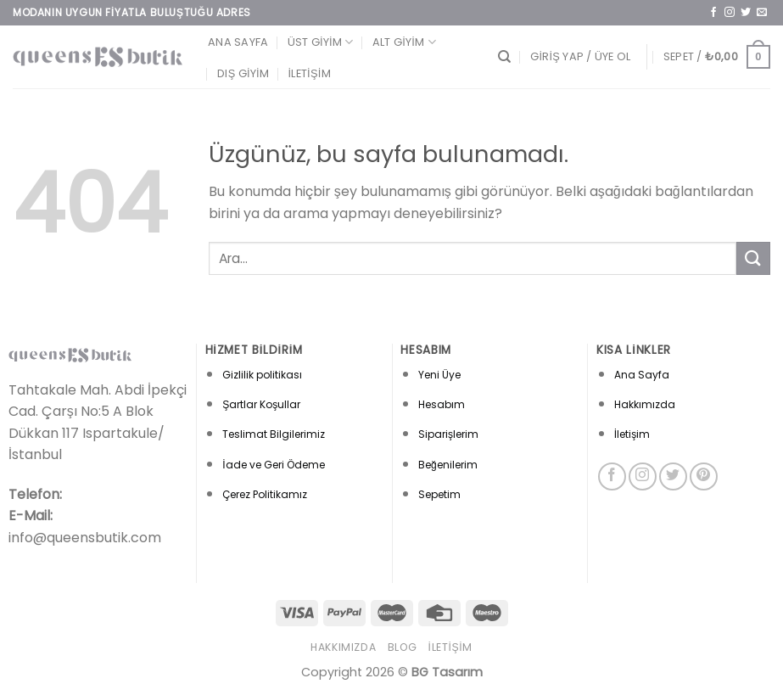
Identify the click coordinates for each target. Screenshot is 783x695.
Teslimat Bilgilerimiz (273, 434)
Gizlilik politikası (262, 374)
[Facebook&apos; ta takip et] (713, 13)
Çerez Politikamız (264, 494)
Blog (402, 647)
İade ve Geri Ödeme (273, 464)
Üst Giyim (321, 42)
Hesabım (441, 404)
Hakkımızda (644, 404)
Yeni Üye (439, 374)
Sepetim (439, 494)
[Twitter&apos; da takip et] (746, 13)
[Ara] (504, 57)
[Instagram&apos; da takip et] (729, 13)
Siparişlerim (448, 434)
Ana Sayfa (238, 42)
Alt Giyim (404, 42)
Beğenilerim (448, 464)
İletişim (309, 73)
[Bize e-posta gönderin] (762, 13)
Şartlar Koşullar (261, 404)
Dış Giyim (243, 73)
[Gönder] (753, 258)
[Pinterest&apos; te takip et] (704, 476)
